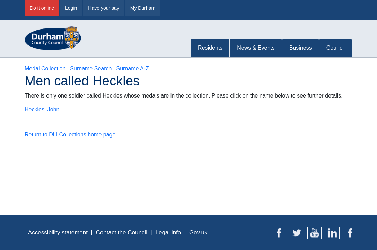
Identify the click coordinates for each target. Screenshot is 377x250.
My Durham (142, 8)
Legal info (168, 232)
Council (335, 48)
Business (300, 48)
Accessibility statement (58, 232)
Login (71, 8)
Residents (210, 48)
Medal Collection (45, 69)
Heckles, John (42, 109)
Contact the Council (121, 232)
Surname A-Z (132, 69)
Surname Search (91, 69)
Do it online (42, 8)
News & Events (255, 48)
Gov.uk (198, 232)
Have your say (103, 8)
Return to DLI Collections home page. (71, 135)
